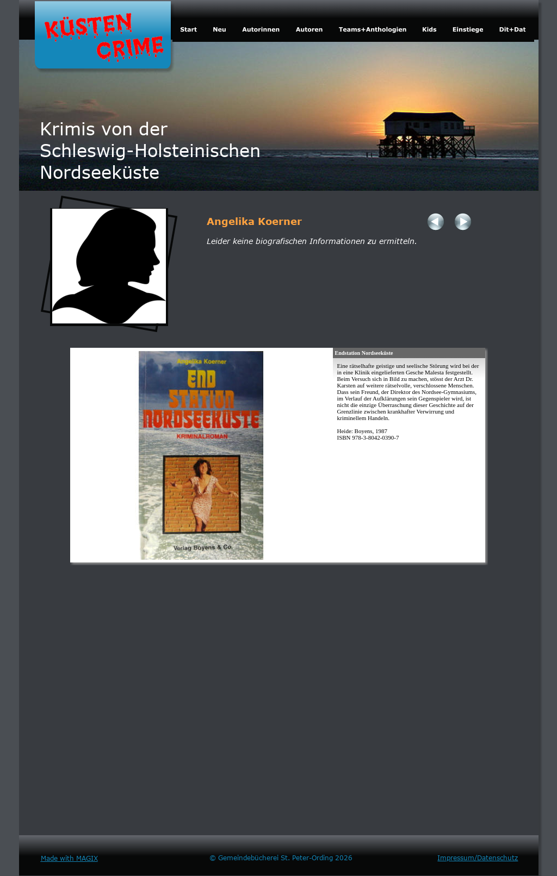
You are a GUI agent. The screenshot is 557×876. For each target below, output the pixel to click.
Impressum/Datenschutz (477, 857)
